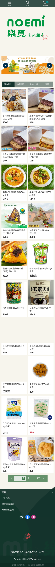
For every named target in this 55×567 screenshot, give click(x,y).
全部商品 (6, 498)
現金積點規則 (8, 510)
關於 (4, 492)
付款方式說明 (8, 504)
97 (38, 478)
